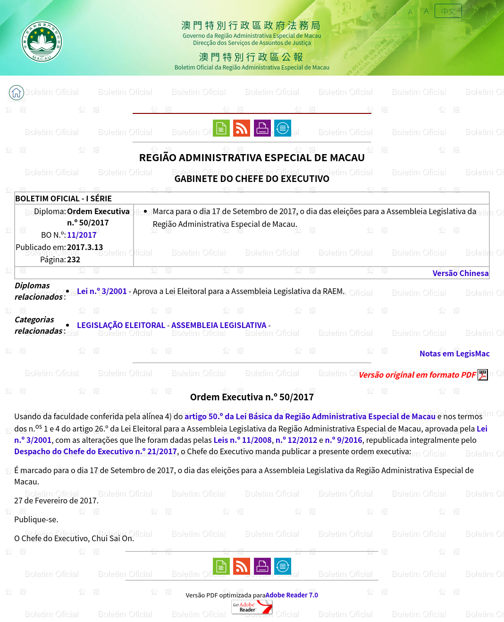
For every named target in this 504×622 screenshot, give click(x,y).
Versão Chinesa (461, 272)
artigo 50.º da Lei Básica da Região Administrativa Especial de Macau (310, 416)
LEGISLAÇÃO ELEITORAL (121, 324)
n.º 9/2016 (343, 439)
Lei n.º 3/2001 (102, 290)
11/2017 (82, 234)
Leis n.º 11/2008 (242, 439)
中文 (448, 11)
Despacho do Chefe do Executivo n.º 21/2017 (95, 451)
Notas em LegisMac (455, 353)
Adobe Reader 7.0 (292, 594)
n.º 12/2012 (297, 439)
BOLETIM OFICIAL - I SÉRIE (63, 198)
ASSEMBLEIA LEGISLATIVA (218, 324)
